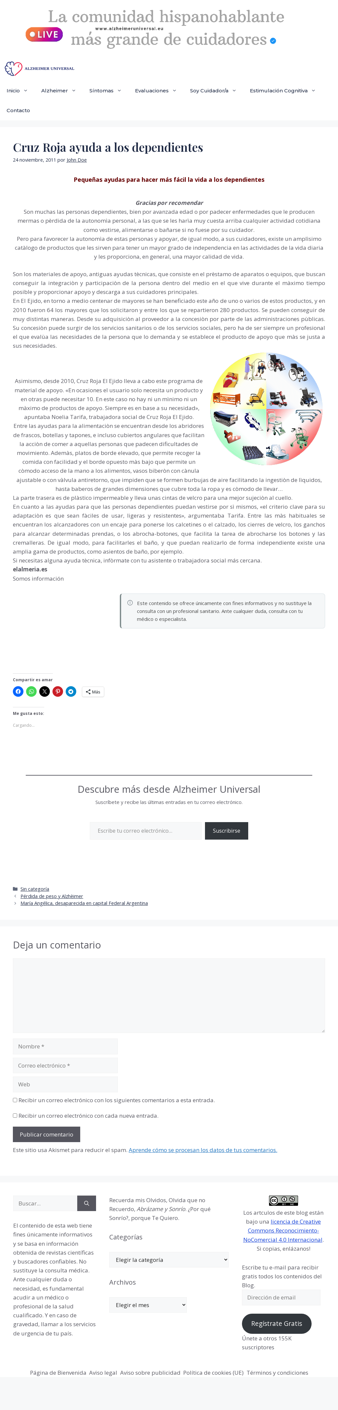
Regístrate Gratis (276, 1323)
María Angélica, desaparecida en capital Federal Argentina (84, 903)
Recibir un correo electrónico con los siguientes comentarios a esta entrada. (116, 1100)
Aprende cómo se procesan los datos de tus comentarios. (203, 1150)
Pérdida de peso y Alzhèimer (51, 896)
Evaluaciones (159, 91)
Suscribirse (226, 830)
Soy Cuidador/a (216, 91)
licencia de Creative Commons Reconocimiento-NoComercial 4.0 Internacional (282, 1230)
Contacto (18, 110)
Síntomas (108, 91)
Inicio (21, 91)
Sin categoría (34, 889)
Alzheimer (62, 91)
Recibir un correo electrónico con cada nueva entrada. (88, 1115)
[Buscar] (86, 1203)
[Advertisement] (62, 627)
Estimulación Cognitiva (286, 91)
